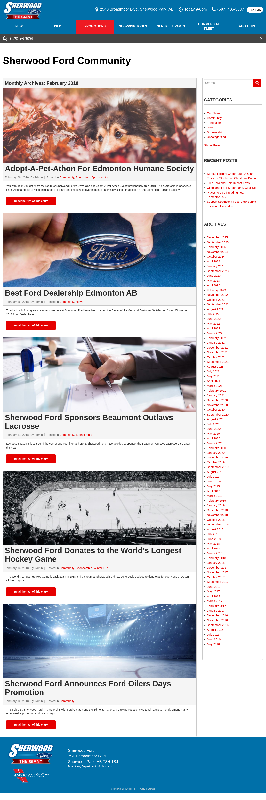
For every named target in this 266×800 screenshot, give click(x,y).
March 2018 (214, 553)
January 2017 (216, 610)
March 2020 (214, 443)
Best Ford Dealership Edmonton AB (71, 293)
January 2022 (216, 342)
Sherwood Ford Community (67, 60)
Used (57, 26)
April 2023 (213, 285)
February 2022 (216, 338)
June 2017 (214, 586)
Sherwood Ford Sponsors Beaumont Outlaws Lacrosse (89, 421)
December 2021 (217, 347)
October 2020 (216, 409)
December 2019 (217, 457)
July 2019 (213, 476)
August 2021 (215, 366)
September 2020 (218, 414)
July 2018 (213, 534)
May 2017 (213, 591)
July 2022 (213, 314)
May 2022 (213, 323)
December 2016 (217, 615)
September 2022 (218, 304)
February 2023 (216, 290)
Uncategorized (216, 137)
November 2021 (217, 352)
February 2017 (216, 605)
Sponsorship (99, 177)
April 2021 (213, 381)
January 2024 (216, 266)
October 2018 (216, 519)
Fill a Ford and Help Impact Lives (228, 183)
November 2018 (217, 514)
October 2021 (216, 357)
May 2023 (213, 280)
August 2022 (215, 309)
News (79, 301)
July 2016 (213, 634)
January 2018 (216, 562)
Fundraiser (83, 177)
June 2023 (214, 275)
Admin (39, 177)
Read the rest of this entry (31, 200)
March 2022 (214, 333)
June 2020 (214, 428)
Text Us (255, 9)
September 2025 (218, 242)
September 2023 (218, 271)
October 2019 (216, 462)
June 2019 (214, 481)
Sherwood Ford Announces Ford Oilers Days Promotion (88, 688)
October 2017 (216, 577)
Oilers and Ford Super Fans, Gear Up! (231, 187)
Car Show (213, 113)
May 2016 (213, 644)
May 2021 (213, 376)
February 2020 (216, 447)
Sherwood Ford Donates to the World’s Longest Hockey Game (93, 554)
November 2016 (217, 620)
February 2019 (216, 500)
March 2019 (214, 495)
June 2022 (214, 318)
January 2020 (216, 452)
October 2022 (216, 299)
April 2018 (213, 548)
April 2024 (213, 261)
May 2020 (213, 433)
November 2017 (217, 572)
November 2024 (217, 251)
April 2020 (213, 438)
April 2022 (213, 328)
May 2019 (213, 486)
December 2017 (217, 567)
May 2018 (213, 543)
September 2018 (218, 524)
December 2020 (217, 400)
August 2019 (215, 472)
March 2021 (214, 385)
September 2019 (218, 467)
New (19, 26)
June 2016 (214, 639)
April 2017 (213, 596)
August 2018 (215, 529)
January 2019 (216, 505)
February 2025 (216, 247)
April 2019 (213, 491)
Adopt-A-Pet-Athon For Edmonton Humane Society (99, 168)
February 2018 (216, 558)
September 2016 (218, 625)
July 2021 (213, 371)
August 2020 (215, 419)
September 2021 (218, 361)
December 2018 (217, 510)
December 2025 (217, 237)
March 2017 (214, 601)
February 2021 (216, 390)
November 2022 (217, 294)
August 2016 (215, 629)
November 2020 (217, 405)
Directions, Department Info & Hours (90, 766)
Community (67, 177)
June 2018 (214, 538)
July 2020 (213, 424)
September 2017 (218, 581)
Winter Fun (101, 568)
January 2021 (216, 395)
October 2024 (216, 256)
